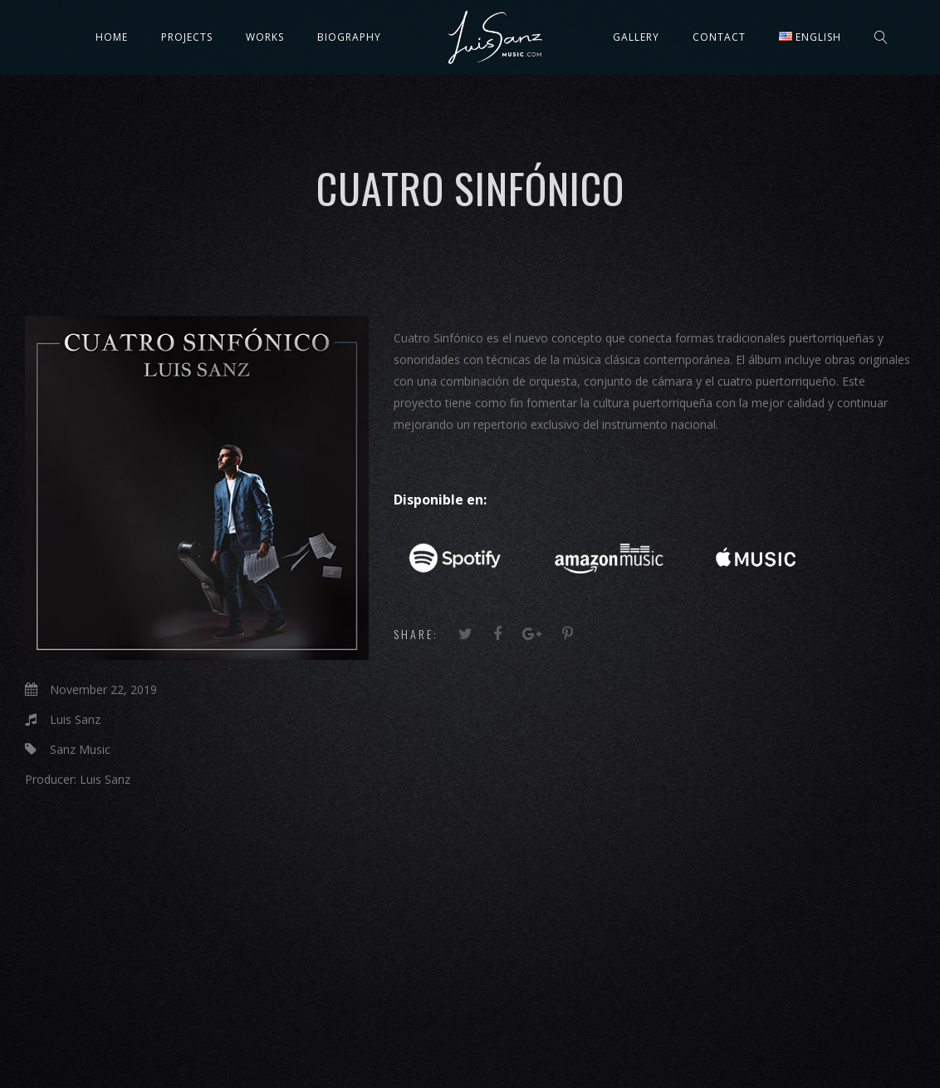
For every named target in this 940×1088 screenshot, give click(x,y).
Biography (349, 37)
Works (265, 37)
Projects (187, 37)
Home (111, 37)
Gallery (636, 37)
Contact (719, 37)
